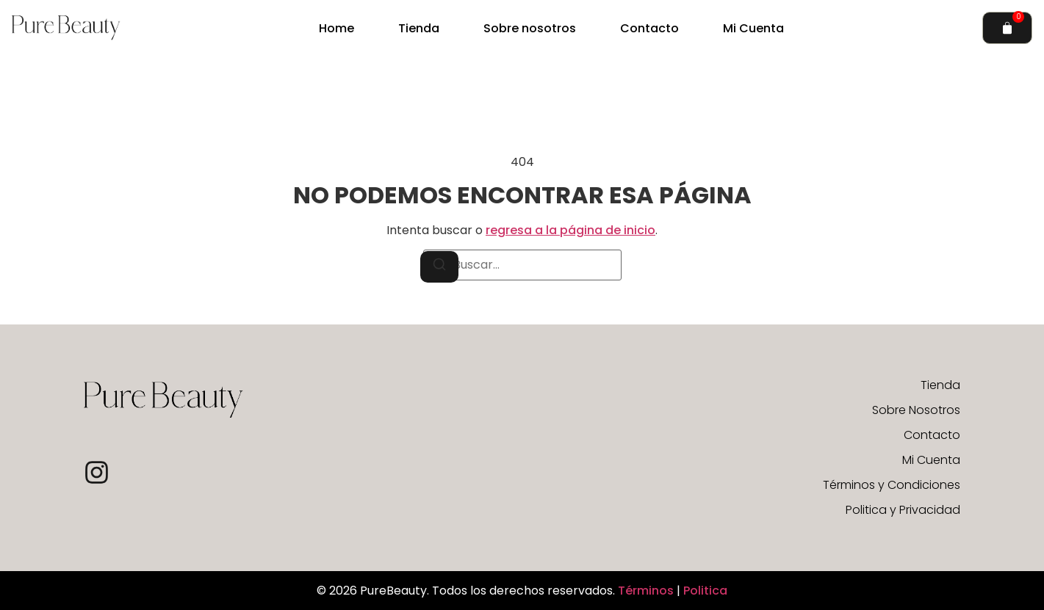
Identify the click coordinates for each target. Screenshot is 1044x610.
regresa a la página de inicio (570, 230)
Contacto (649, 28)
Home (336, 28)
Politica (705, 590)
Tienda (418, 28)
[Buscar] (439, 267)
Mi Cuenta (753, 28)
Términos (647, 590)
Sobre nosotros (529, 28)
